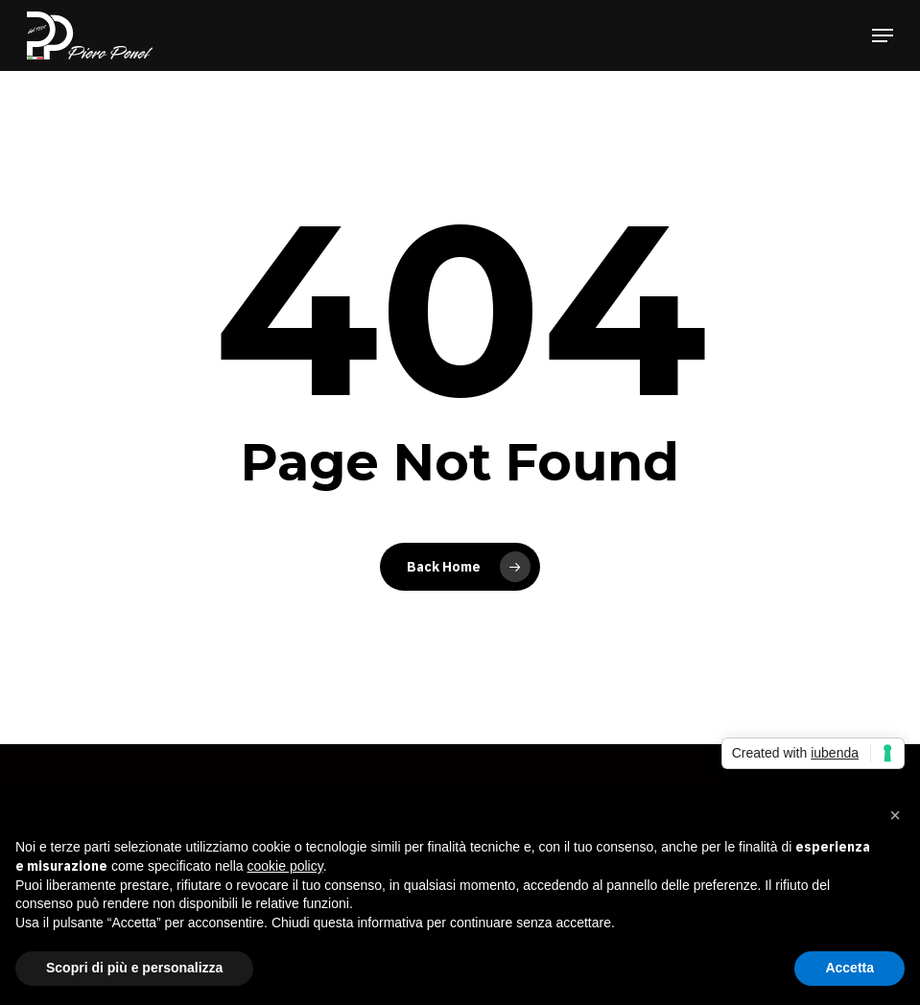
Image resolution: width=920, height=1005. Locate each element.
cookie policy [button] (285, 866)
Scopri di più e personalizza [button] (134, 967)
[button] (882, 35)
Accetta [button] (849, 967)
